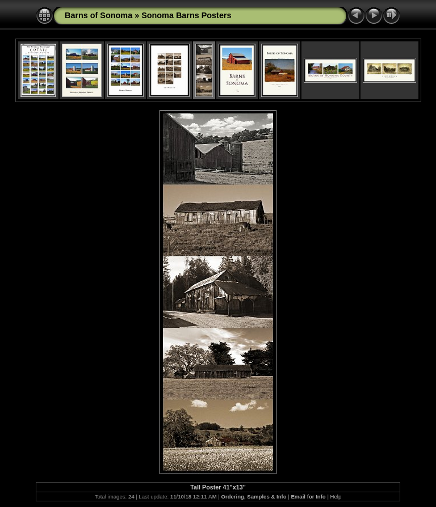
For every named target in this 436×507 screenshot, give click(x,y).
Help (336, 496)
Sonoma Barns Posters (186, 15)
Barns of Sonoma (98, 15)
